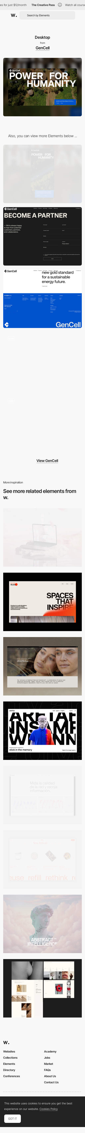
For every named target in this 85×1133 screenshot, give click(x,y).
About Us (50, 1076)
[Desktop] (42, 537)
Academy (50, 1051)
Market (48, 1063)
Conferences (11, 1076)
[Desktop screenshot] (42, 988)
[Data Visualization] (42, 795)
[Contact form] (42, 236)
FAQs (47, 1070)
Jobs (47, 1057)
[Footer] (42, 299)
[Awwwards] (14, 15)
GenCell (43, 48)
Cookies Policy (48, 1109)
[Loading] (42, 423)
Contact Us (51, 1082)
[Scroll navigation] (42, 361)
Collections (10, 1057)
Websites (9, 1051)
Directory (9, 1070)
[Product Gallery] (42, 859)
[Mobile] (42, 174)
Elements (9, 1063)
